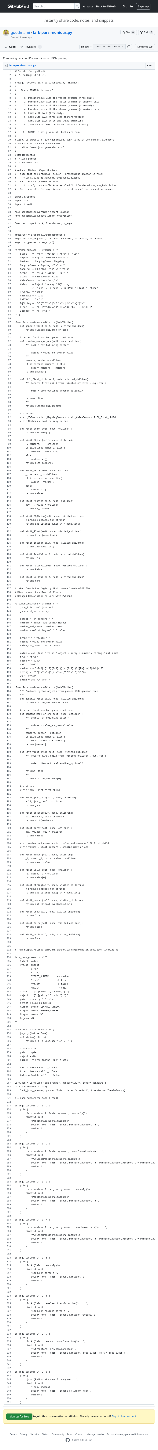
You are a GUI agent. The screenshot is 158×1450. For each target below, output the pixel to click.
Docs (69, 1434)
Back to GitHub (106, 6)
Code (10, 46)
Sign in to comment (124, 1416)
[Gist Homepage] (19, 6)
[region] (79, 737)
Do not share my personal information (127, 1434)
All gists (88, 6)
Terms (13, 1434)
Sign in (128, 6)
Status (45, 1434)
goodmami (20, 32)
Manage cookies (95, 1434)
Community (58, 1434)
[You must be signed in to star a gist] (128, 32)
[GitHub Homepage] (67, 1440)
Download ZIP (144, 46)
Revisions (31, 47)
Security (34, 1434)
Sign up (143, 6)
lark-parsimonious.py (52, 32)
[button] (128, 46)
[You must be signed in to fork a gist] (146, 32)
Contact (79, 1434)
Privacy (23, 1434)
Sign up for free (19, 1416)
